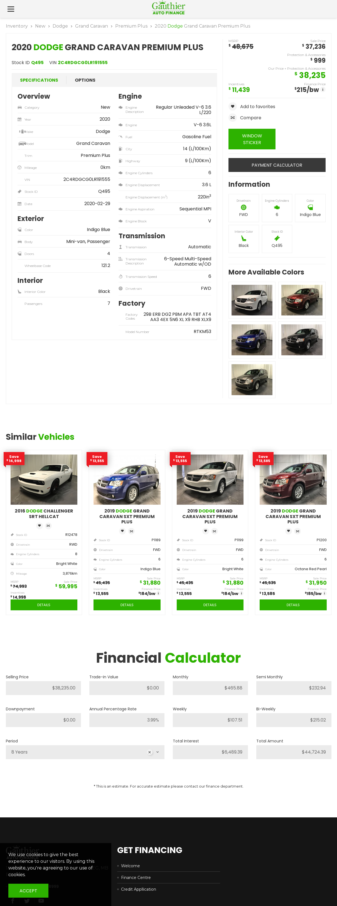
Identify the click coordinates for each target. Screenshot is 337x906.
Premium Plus (131, 26)
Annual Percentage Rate (113, 709)
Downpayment (20, 709)
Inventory (17, 26)
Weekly (180, 709)
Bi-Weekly (265, 709)
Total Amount (269, 741)
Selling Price (17, 677)
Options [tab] (85, 80)
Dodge (60, 26)
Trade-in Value (103, 677)
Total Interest (186, 741)
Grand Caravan (91, 26)
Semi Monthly (269, 677)
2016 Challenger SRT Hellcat (44, 513)
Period (12, 741)
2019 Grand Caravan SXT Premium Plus (127, 516)
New (40, 26)
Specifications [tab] (39, 80)
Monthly (180, 677)
